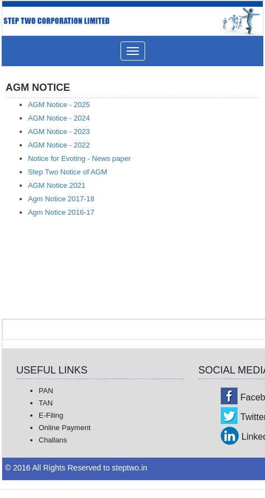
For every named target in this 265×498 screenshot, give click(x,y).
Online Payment (65, 427)
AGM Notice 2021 (57, 185)
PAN (46, 390)
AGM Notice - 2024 (59, 118)
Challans (53, 440)
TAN (46, 403)
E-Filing (51, 415)
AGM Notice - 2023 (59, 131)
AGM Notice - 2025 (59, 104)
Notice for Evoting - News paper (79, 158)
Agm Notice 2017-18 (61, 199)
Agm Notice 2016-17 (61, 212)
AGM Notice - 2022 (59, 145)
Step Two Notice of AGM (67, 172)
